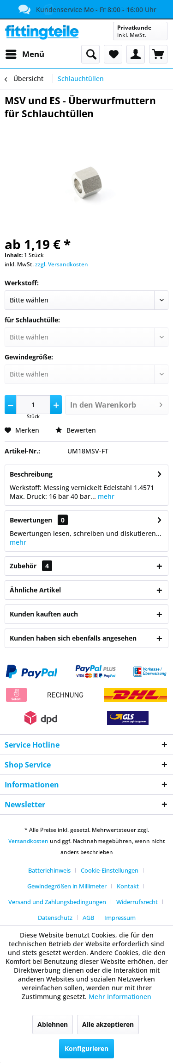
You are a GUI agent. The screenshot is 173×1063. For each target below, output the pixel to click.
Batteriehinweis (49, 870)
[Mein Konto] (135, 54)
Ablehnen (52, 1024)
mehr (105, 496)
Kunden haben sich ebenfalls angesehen (73, 638)
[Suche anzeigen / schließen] (90, 54)
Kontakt (128, 886)
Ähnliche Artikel (35, 589)
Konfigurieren (86, 1048)
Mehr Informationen (120, 996)
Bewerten (75, 430)
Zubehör (31, 565)
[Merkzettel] (113, 54)
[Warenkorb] (158, 54)
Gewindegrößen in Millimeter (67, 886)
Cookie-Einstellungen (109, 870)
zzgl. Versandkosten (61, 264)
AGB (88, 917)
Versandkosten (28, 841)
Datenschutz (55, 917)
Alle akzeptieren (108, 1024)
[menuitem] (24, 54)
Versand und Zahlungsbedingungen (57, 902)
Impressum (120, 917)
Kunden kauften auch (44, 614)
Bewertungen (31, 520)
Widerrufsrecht (137, 902)
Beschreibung (31, 474)
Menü (25, 53)
